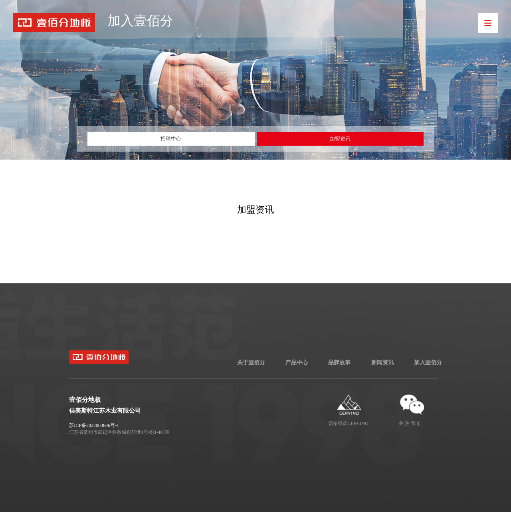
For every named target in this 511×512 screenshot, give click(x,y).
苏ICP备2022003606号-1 (94, 425)
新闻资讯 (382, 363)
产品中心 (296, 363)
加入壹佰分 (428, 363)
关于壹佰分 (251, 363)
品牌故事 (339, 363)
